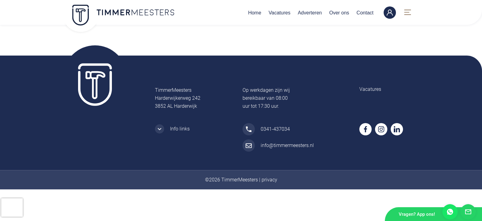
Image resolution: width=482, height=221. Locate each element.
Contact (365, 12)
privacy (269, 180)
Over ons (339, 12)
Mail (468, 211)
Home (254, 12)
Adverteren (310, 12)
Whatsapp (450, 211)
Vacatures (279, 12)
